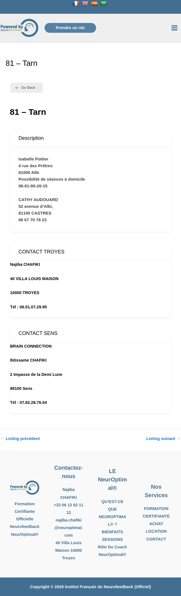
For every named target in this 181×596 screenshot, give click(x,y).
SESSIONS (112, 539)
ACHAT (156, 524)
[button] (70, 28)
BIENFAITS (112, 532)
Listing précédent (20, 439)
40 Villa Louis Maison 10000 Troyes (68, 550)
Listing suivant (164, 439)
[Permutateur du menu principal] (174, 27)
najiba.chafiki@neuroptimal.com (68, 527)
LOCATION (156, 531)
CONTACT (156, 539)
